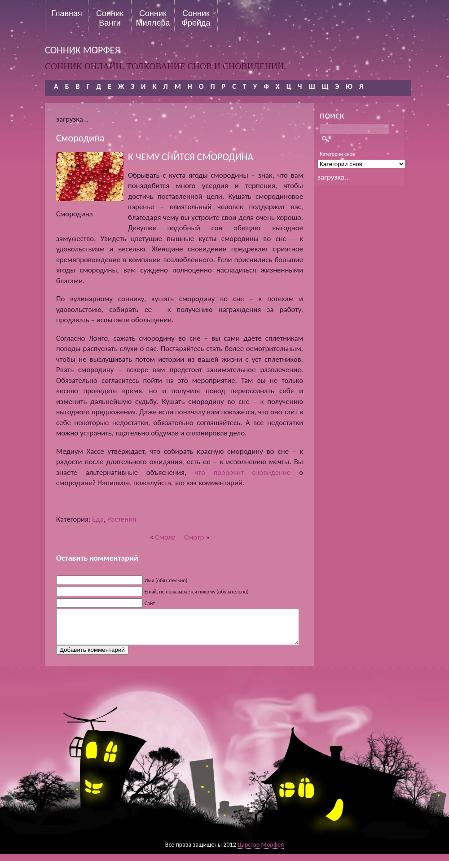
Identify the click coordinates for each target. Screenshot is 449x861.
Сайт (150, 603)
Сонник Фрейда (195, 18)
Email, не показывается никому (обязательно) (197, 592)
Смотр (194, 537)
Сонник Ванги (109, 18)
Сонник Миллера (153, 18)
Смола (165, 537)
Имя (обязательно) (166, 580)
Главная (66, 13)
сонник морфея (82, 50)
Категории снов (337, 154)
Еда (97, 519)
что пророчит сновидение (243, 472)
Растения (121, 519)
